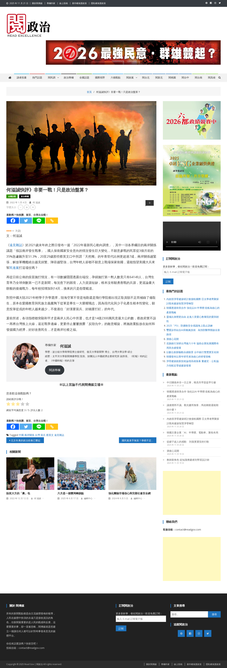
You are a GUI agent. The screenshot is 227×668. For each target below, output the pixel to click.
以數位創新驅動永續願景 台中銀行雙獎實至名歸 (192, 352)
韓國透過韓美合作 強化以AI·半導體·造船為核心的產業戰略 (193, 394)
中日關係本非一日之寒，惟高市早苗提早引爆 (191, 382)
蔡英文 (50, 435)
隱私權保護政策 (98, 3)
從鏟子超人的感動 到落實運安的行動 (188, 441)
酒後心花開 (172, 339)
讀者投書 (22, 77)
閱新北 (159, 77)
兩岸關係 (29, 435)
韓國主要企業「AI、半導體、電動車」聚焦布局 (192, 432)
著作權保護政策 (79, 3)
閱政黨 (130, 77)
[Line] (39, 221)
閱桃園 (172, 77)
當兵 (43, 435)
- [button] (20, 207)
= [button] (33, 207)
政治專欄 (69, 77)
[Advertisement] (192, 493)
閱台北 (146, 77)
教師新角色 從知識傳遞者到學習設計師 (188, 459)
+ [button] (27, 207)
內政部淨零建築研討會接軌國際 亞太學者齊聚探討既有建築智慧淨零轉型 (193, 421)
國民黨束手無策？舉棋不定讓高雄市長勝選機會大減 (139, 440)
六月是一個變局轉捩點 (70, 493)
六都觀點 (116, 77)
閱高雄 (211, 77)
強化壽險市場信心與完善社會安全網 (129, 493)
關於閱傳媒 (37, 3)
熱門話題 (37, 77)
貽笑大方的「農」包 (18, 493)
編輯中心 (88, 498)
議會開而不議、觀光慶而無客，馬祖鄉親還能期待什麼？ (192, 407)
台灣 (37, 435)
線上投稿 (63, 3)
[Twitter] (26, 221)
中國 (21, 435)
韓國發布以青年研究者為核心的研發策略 (188, 356)
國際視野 (100, 77)
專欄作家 (51, 3)
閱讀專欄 (54, 370)
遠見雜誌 (15, 245)
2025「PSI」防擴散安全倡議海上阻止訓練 (189, 325)
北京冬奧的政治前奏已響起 (25, 440)
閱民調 (51, 77)
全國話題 (84, 77)
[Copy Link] (52, 221)
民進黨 (14, 268)
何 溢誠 (36, 202)
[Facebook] (13, 221)
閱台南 (198, 77)
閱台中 (185, 77)
